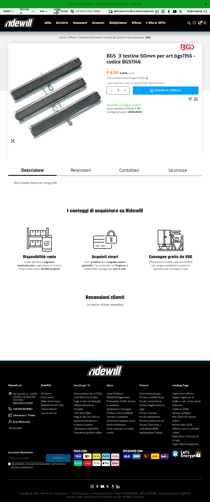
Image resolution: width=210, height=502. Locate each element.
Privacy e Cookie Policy (151, 397)
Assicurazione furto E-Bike (88, 393)
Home (62, 37)
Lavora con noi (49, 413)
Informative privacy (150, 393)
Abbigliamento (118, 23)
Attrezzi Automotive (90, 37)
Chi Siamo (46, 393)
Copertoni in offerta (182, 393)
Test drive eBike (82, 413)
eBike (48, 23)
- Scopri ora (135, 4)
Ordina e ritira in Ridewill (120, 413)
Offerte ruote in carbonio (185, 428)
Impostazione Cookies (151, 432)
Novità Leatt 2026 (182, 424)
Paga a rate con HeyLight (87, 401)
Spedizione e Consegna (119, 409)
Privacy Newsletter (149, 417)
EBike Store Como (50, 401)
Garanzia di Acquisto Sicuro (121, 420)
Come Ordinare (115, 393)
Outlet (175, 432)
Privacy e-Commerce (150, 401)
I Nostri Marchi (49, 409)
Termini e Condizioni (117, 417)
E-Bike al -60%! (156, 23)
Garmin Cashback (181, 413)
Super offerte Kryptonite (185, 444)
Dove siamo (47, 397)
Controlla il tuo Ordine (85, 397)
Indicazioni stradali (23, 402)
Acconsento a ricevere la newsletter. (38, 465)
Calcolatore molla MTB (86, 428)
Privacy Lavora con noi (151, 420)
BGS (148, 37)
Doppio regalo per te (183, 397)
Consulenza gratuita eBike (88, 432)
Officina (136, 23)
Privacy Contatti (148, 413)
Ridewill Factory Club (52, 405)
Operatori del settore (85, 420)
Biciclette (62, 23)
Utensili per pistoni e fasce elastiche (124, 37)
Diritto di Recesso (116, 424)
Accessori (98, 23)
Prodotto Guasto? (83, 424)
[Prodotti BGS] (187, 47)
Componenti (80, 23)
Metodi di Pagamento (118, 397)
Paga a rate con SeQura (86, 417)
